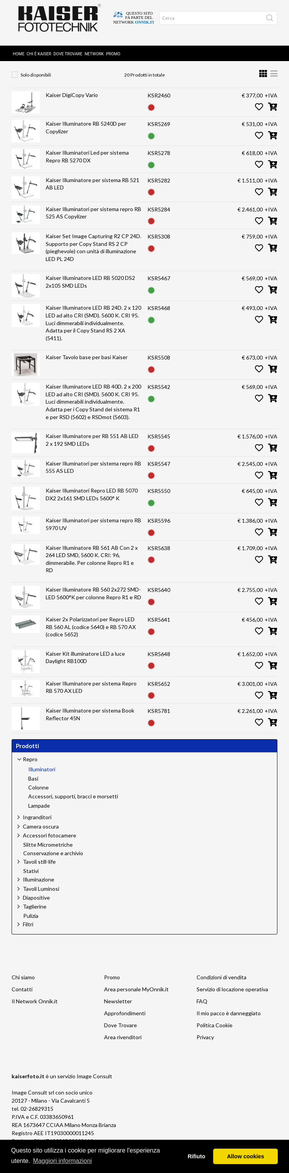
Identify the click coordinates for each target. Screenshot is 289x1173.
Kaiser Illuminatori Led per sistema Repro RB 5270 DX (87, 161)
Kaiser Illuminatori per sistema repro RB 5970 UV (93, 529)
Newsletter (118, 1006)
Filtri (28, 929)
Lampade (39, 810)
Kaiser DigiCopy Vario (72, 99)
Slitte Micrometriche (48, 849)
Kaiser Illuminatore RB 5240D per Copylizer (86, 132)
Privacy (205, 1041)
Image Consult (94, 1081)
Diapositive (36, 902)
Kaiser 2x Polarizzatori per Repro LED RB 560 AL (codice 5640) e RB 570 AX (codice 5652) (91, 631)
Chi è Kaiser (39, 43)
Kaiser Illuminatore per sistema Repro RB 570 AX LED (91, 692)
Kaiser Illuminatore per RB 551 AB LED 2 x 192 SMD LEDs (92, 444)
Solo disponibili (36, 79)
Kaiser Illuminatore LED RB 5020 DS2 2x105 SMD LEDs (90, 286)
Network (94, 43)
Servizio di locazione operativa (232, 994)
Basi (33, 783)
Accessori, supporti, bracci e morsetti (73, 801)
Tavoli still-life (39, 866)
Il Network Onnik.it (35, 1006)
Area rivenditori (123, 1041)
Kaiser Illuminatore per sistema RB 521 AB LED (92, 188)
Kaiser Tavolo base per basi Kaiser (87, 361)
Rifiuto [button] (196, 1156)
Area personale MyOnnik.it (136, 994)
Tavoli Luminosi (41, 893)
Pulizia (30, 920)
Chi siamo (23, 982)
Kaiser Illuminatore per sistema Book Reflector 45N (90, 719)
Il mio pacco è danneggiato (229, 1017)
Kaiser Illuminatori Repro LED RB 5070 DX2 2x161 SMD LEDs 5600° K (92, 499)
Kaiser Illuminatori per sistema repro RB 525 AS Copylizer (93, 217)
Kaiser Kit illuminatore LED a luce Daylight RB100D (85, 662)
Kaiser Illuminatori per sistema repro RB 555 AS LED (93, 472)
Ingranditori (37, 821)
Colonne (38, 792)
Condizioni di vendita (221, 982)
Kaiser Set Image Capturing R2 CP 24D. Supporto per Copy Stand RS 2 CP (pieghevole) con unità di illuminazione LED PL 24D (93, 252)
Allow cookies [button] (245, 1156)
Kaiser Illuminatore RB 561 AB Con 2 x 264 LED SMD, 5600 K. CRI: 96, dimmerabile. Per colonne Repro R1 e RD (92, 563)
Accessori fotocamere (49, 840)
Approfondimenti (124, 1017)
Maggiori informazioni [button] (62, 1161)
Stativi (31, 876)
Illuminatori (89, 63)
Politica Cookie (215, 1029)
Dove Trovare (67, 43)
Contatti (22, 994)
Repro (50, 63)
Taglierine (34, 911)
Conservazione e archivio (53, 858)
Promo (113, 43)
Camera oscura (41, 831)
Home (18, 43)
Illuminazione (38, 884)
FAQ (202, 1006)
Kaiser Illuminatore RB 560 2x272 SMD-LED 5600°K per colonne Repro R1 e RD (93, 598)
